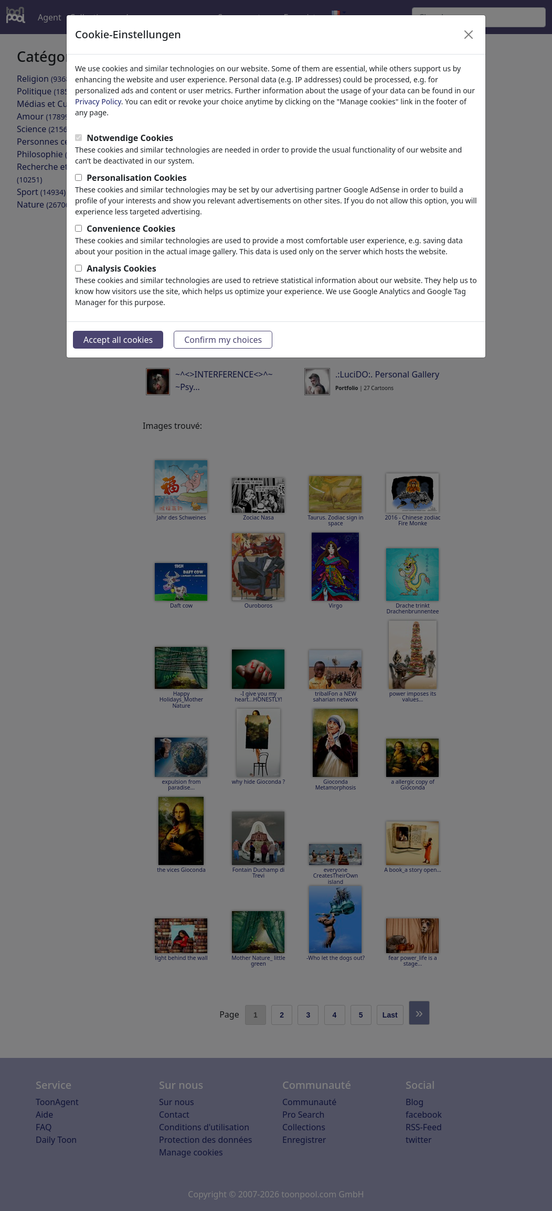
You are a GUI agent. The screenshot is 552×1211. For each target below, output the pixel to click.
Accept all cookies (118, 339)
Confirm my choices (223, 339)
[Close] (468, 34)
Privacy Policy (98, 101)
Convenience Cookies (131, 228)
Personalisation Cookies (137, 177)
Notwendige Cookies (130, 138)
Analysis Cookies (121, 268)
